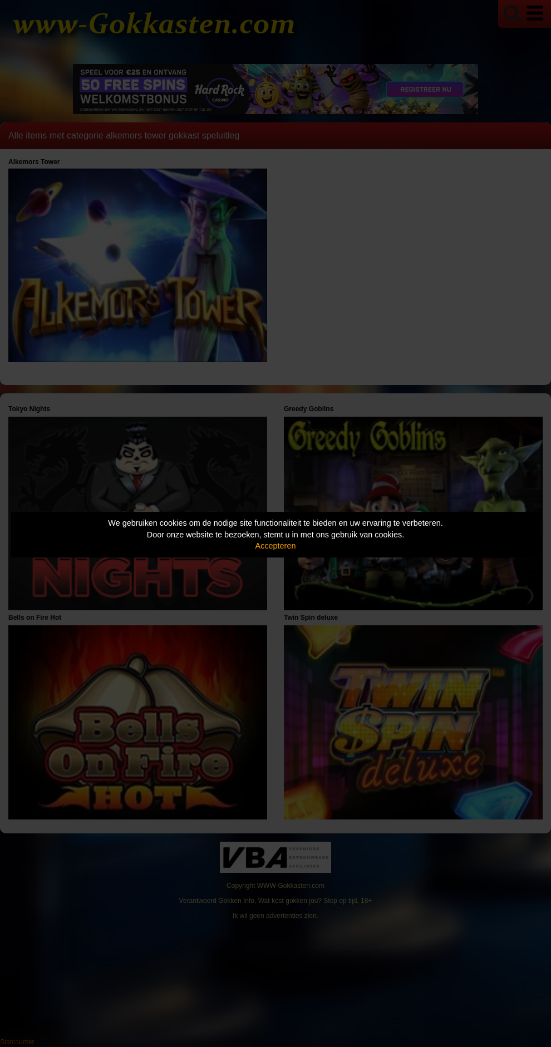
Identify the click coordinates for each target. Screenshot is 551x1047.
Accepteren (275, 545)
